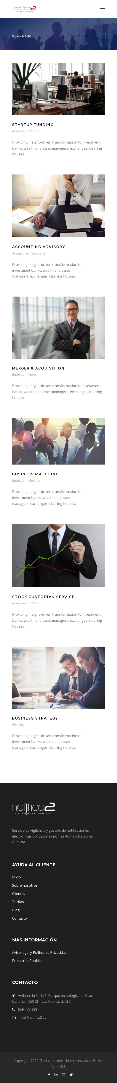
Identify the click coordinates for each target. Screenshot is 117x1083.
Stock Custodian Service (43, 597)
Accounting (20, 253)
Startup (34, 131)
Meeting (34, 480)
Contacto (19, 918)
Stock (36, 603)
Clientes (18, 893)
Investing (18, 131)
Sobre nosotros (25, 885)
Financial (38, 253)
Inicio (16, 877)
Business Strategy (35, 718)
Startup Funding (33, 125)
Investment (20, 603)
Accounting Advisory (38, 247)
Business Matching (35, 474)
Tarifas (18, 901)
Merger (33, 374)
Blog (16, 910)
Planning (18, 724)
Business (18, 374)
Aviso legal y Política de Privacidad (39, 952)
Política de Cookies (27, 960)
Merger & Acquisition (38, 368)
